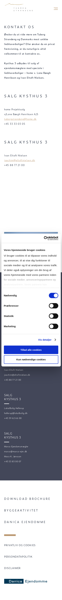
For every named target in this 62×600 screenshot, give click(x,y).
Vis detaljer (45, 339)
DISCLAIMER (12, 568)
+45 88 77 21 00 (12, 379)
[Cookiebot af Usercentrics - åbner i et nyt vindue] (44, 238)
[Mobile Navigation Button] (56, 9)
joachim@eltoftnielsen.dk (19, 160)
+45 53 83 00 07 (12, 461)
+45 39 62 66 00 (13, 418)
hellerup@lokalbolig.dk (15, 413)
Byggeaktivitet (21, 510)
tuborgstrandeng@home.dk (20, 119)
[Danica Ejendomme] (27, 581)
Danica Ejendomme (25, 522)
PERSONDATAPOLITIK (18, 556)
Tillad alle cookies (30, 349)
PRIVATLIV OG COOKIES (20, 545)
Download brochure (27, 499)
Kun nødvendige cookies (31, 359)
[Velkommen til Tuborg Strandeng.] (19, 7)
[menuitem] (31, 498)
